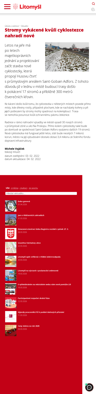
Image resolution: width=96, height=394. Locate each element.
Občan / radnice (12, 25)
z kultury (23, 188)
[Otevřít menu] (7, 6)
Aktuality (24, 25)
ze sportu (33, 188)
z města (14, 188)
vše (7, 188)
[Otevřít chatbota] (93, 3)
